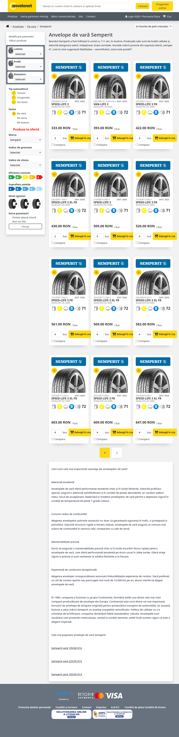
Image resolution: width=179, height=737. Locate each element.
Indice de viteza (18, 160)
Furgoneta (21, 97)
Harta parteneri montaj (34, 16)
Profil (17, 61)
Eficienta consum (19, 172)
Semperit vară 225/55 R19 (66, 661)
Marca (12, 134)
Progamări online (162, 6)
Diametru (20, 74)
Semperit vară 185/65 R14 (66, 674)
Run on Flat (19, 221)
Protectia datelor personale (34, 707)
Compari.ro (64, 699)
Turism (18, 93)
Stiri (80, 16)
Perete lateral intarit (24, 217)
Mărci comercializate (63, 16)
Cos (167, 16)
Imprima (101, 707)
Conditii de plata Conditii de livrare (145, 707)
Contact (90, 16)
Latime (18, 49)
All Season (20, 123)
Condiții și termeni (66, 707)
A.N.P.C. (115, 707)
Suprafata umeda (19, 184)
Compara (59, 144)
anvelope (18, 26)
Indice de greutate (20, 147)
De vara (31, 26)
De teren (20, 102)
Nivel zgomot (17, 196)
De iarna (19, 118)
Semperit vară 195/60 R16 (66, 648)
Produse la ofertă (25, 129)
